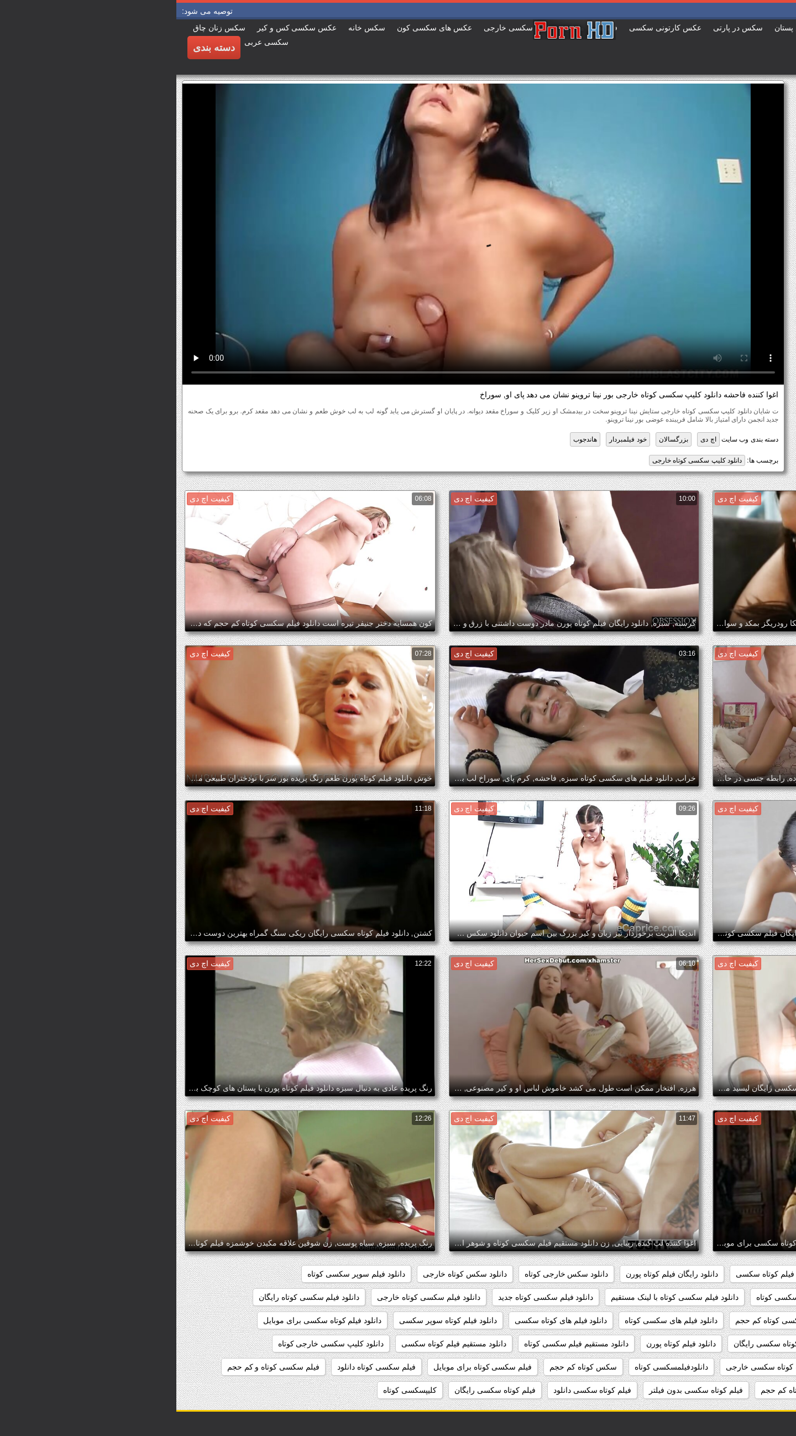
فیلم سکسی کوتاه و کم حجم (97, 1366)
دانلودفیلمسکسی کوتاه (495, 1366)
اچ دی (532, 439)
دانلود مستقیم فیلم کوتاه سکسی (277, 1343)
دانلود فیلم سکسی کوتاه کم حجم (612, 1320)
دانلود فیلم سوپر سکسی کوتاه (180, 1273)
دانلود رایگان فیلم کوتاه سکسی (610, 1273)
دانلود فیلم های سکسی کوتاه (494, 1320)
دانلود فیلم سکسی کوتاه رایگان (133, 1297)
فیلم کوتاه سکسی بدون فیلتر (520, 1390)
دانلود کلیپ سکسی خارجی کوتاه (155, 1343)
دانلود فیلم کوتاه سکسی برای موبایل (146, 1320)
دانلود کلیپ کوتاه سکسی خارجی (602, 1366)
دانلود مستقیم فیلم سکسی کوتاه (400, 1343)
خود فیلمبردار (451, 439)
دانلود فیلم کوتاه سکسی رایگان (607, 1343)
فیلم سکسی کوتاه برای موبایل (306, 1366)
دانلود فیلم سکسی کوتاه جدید (369, 1297)
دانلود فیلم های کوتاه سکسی (384, 1320)
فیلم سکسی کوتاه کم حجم (627, 1390)
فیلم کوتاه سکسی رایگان (318, 1390)
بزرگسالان (497, 439)
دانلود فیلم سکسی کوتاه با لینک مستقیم (498, 1297)
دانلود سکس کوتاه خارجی (289, 1273)
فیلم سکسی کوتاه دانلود (200, 1366)
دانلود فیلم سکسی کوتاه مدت (731, 1320)
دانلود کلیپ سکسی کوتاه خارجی (520, 460)
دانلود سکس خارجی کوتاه (390, 1273)
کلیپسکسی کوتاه (233, 1390)
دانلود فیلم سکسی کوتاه (619, 1297)
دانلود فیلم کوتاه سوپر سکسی (272, 1320)
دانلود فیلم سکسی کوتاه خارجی (252, 1297)
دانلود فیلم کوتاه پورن (505, 1343)
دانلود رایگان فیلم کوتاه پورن (495, 1273)
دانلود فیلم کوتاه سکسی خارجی (727, 1343)
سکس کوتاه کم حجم (407, 1366)
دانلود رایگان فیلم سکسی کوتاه (728, 1273)
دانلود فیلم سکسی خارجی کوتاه (727, 1297)
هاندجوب (409, 439)
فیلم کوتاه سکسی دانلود (416, 1390)
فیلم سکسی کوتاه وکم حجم (733, 1390)
